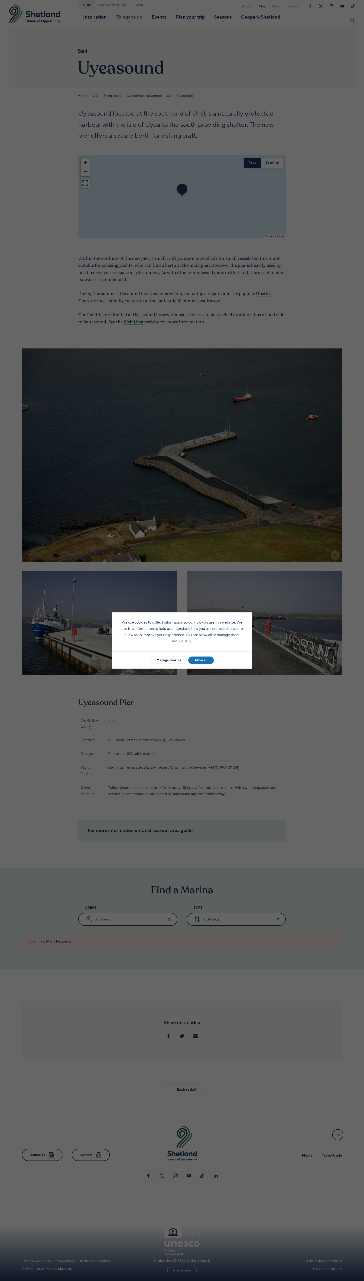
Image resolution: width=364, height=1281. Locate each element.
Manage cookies (168, 660)
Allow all (201, 660)
